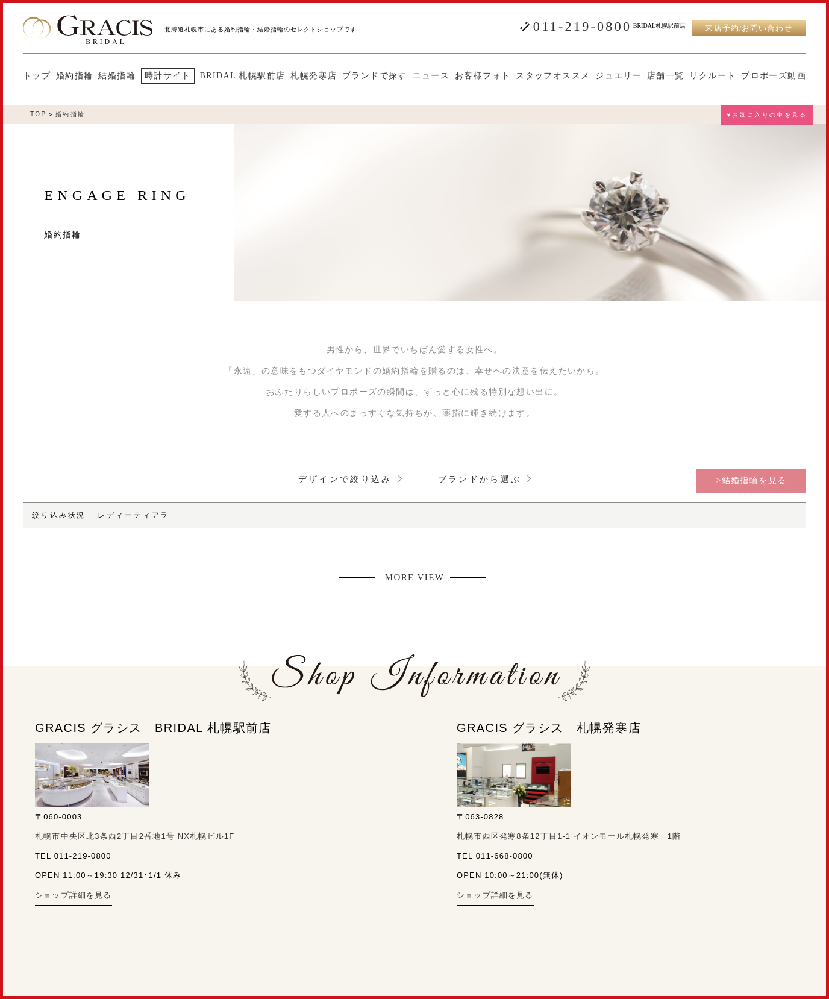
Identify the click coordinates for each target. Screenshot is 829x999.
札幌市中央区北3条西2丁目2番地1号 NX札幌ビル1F (134, 836)
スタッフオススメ (553, 76)
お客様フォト (482, 76)
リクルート (712, 76)
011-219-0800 (582, 26)
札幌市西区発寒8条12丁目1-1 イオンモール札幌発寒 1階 (569, 836)
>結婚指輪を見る (751, 480)
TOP (38, 114)
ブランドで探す (374, 76)
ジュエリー (618, 76)
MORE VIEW (415, 577)
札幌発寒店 (313, 76)
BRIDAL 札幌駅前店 (243, 76)
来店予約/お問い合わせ (748, 28)
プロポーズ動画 (773, 76)
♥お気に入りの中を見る (767, 114)
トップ (37, 76)
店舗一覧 (665, 76)
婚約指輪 (74, 76)
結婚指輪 (117, 76)
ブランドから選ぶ (484, 479)
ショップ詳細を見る (73, 895)
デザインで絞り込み (350, 479)
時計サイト (168, 75)
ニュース (431, 76)
